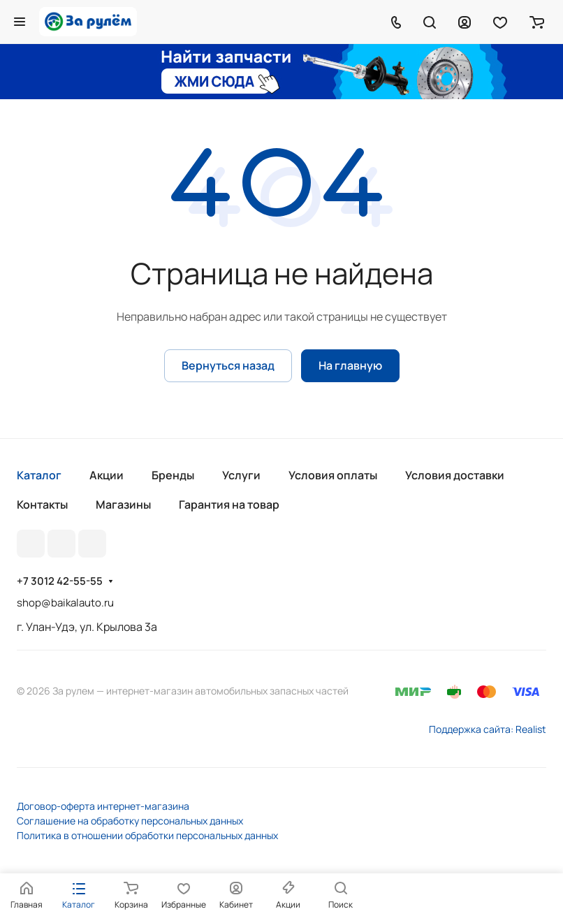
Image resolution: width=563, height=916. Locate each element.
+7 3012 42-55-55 (60, 581)
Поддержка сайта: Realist (487, 729)
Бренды (173, 475)
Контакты (42, 504)
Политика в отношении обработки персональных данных (147, 835)
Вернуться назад (228, 365)
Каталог (39, 475)
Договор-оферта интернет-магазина (103, 806)
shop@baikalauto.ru (65, 602)
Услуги (241, 475)
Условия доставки (454, 475)
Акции (106, 475)
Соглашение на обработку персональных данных (130, 820)
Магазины (123, 504)
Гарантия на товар (229, 504)
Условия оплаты (332, 475)
